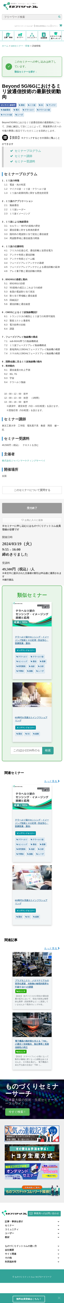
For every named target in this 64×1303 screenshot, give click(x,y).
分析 (41, 666)
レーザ (40, 671)
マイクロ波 (6, 115)
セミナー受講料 (22, 161)
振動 (30, 671)
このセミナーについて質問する (32, 490)
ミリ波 (31, 105)
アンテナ (51, 105)
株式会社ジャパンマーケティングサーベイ (23, 460)
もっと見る (52, 781)
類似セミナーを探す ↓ (25, 71)
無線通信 (5, 110)
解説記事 (21, 991)
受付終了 (32, 508)
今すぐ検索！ (17, 1111)
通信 (21, 105)
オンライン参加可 (8, 105)
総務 (36, 734)
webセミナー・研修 (20, 46)
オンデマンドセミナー (25, 650)
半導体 (20, 671)
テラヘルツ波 (43, 110)
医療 (42, 661)
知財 (32, 666)
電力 (16, 110)
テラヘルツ (28, 110)
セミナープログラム (25, 150)
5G (41, 105)
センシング (21, 661)
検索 (48, 750)
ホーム (5, 46)
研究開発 (21, 666)
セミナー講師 (21, 156)
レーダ (19, 115)
